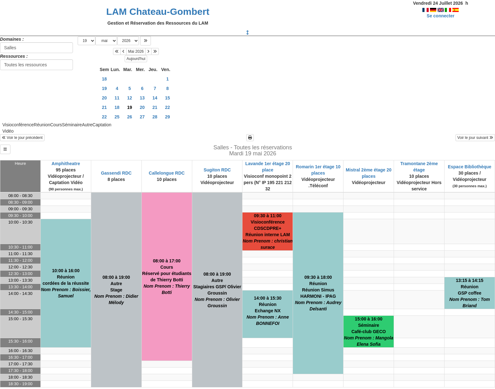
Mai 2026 (136, 51)
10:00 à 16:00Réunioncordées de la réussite (66, 283)
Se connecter (441, 15)
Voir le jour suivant (475, 137)
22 (167, 107)
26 (129, 116)
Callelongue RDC (167, 173)
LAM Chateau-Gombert (157, 11)
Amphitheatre (65, 163)
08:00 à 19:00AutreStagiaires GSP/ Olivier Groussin (217, 290)
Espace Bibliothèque (470, 166)
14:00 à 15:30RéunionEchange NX (268, 311)
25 (117, 116)
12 (129, 97)
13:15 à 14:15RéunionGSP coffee (469, 293)
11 (117, 97)
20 (104, 97)
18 (104, 78)
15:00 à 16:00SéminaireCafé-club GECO (368, 331)
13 (142, 97)
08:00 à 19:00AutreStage (116, 290)
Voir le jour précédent (22, 137)
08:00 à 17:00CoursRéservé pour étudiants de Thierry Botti (166, 276)
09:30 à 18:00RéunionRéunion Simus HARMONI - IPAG (318, 293)
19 (104, 88)
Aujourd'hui (136, 59)
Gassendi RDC (116, 173)
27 (142, 116)
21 (104, 107)
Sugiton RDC (217, 169)
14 (155, 97)
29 (167, 116)
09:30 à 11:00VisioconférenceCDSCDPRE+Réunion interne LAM (268, 231)
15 (167, 97)
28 (155, 116)
